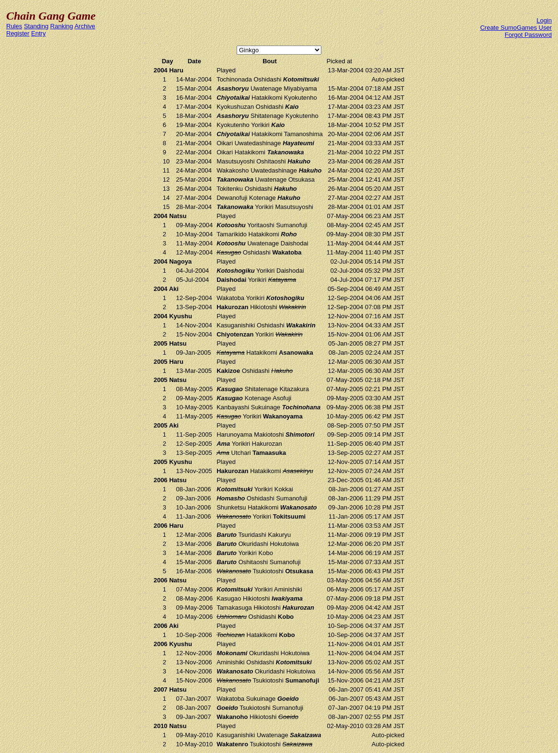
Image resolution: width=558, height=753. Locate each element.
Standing (36, 26)
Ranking (61, 26)
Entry (38, 33)
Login (544, 20)
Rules (14, 26)
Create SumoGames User (516, 27)
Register (17, 33)
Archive (84, 26)
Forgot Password (528, 34)
